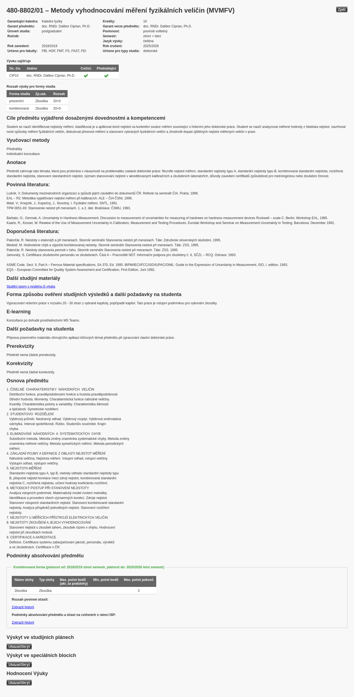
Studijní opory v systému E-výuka (31, 286)
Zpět (342, 9)
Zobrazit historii (23, 607)
